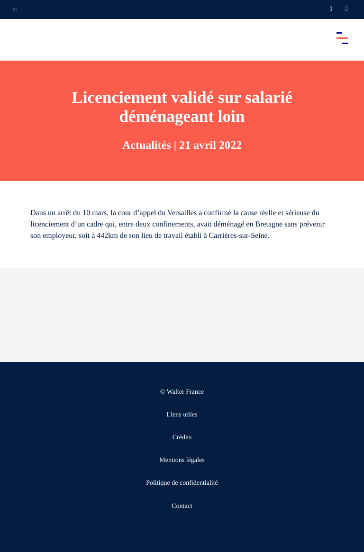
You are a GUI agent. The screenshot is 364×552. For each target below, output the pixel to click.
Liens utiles (182, 414)
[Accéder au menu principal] (342, 38)
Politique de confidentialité (182, 483)
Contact (182, 506)
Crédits (182, 437)
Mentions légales (181, 460)
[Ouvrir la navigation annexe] (15, 9)
